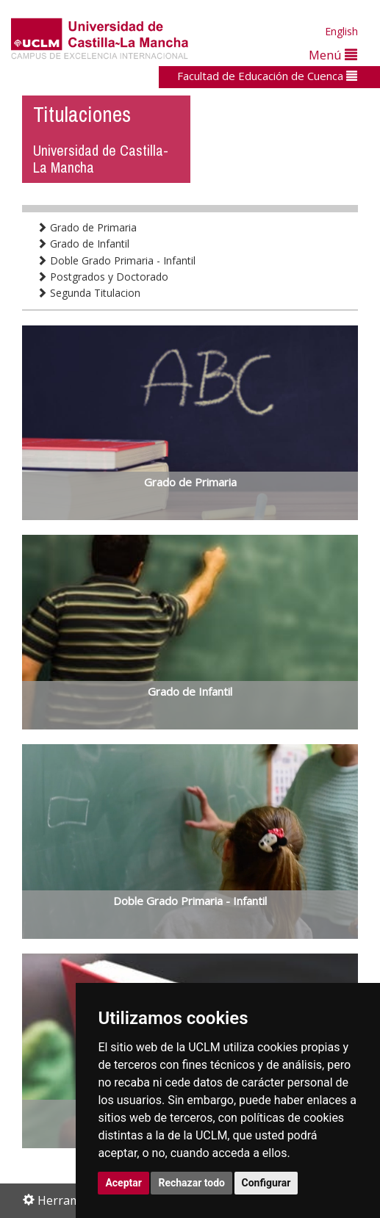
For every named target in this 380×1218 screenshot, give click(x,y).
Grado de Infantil (83, 244)
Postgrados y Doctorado (102, 277)
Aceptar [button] (123, 1183)
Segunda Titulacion (88, 293)
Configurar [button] (266, 1183)
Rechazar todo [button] (191, 1183)
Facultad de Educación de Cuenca (267, 75)
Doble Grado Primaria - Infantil (116, 260)
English (341, 31)
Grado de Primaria (87, 227)
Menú (333, 54)
